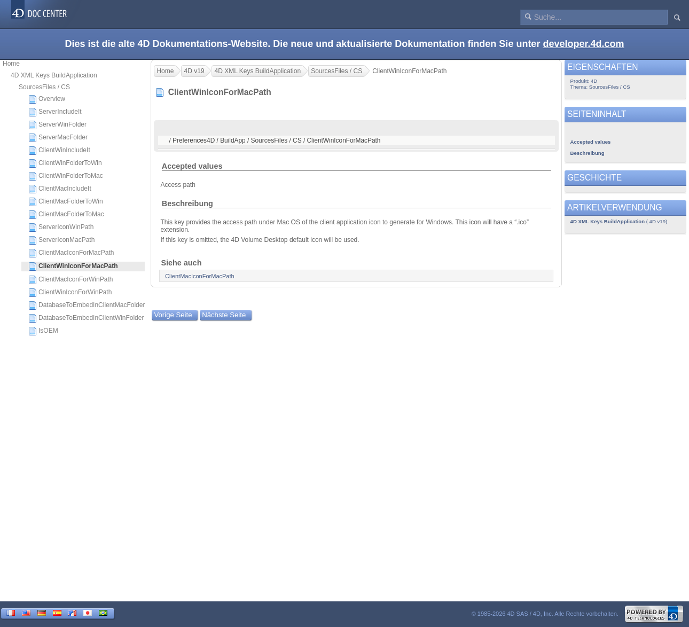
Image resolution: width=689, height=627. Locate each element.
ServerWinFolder (57, 125)
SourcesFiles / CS (44, 87)
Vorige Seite (173, 315)
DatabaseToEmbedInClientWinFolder (86, 318)
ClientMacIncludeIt (59, 189)
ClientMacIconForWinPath (70, 280)
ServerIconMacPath (61, 240)
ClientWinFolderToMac (65, 176)
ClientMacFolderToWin (65, 202)
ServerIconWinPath (60, 227)
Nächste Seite (224, 315)
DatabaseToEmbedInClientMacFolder (86, 305)
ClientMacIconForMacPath (71, 253)
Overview (46, 99)
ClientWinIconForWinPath (70, 292)
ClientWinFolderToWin (65, 163)
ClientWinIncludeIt (59, 150)
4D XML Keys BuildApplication (54, 75)
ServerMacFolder (58, 138)
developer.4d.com (583, 43)
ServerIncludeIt (55, 112)
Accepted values (192, 166)
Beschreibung (187, 203)
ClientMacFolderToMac (66, 214)
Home (11, 63)
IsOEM (43, 331)
